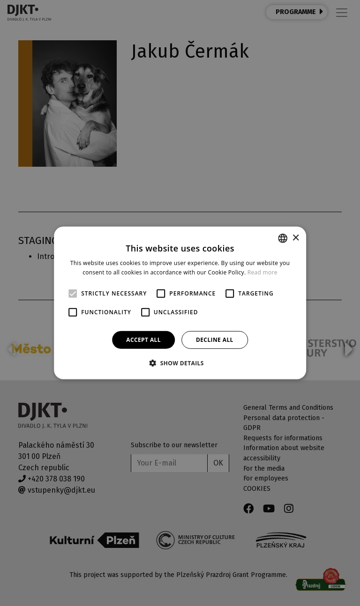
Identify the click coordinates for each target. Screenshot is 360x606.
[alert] (180, 303)
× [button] (295, 237)
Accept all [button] (143, 340)
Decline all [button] (214, 340)
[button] (180, 363)
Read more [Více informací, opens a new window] (263, 272)
